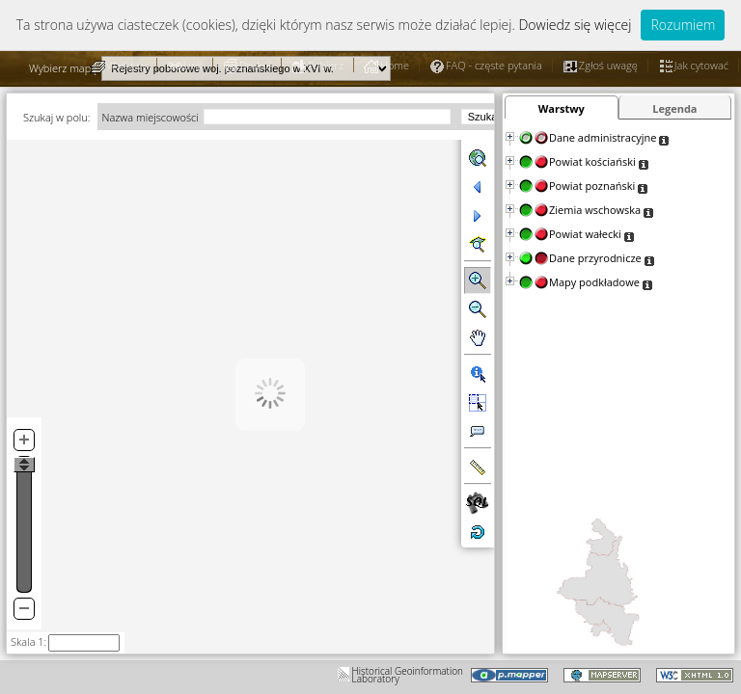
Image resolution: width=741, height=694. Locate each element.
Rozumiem (682, 24)
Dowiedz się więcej (574, 24)
